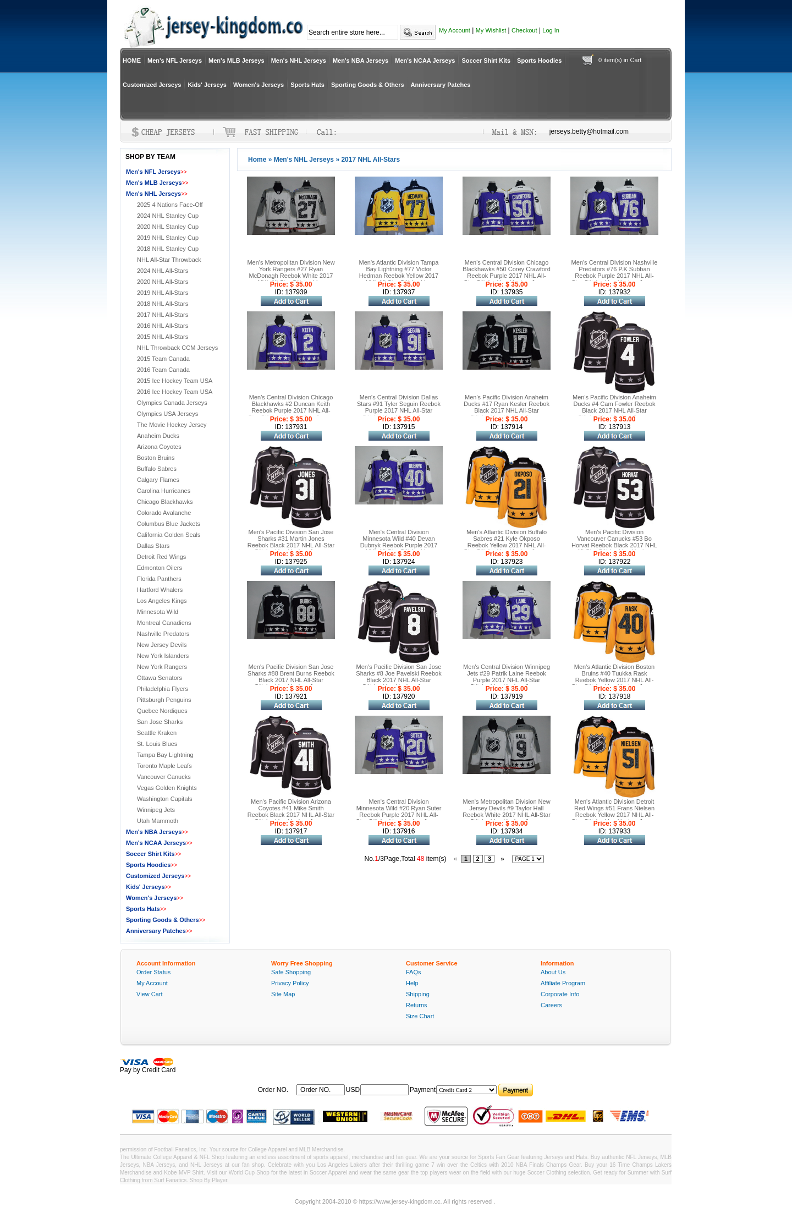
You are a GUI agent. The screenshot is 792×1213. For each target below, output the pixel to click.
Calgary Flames (158, 479)
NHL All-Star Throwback (169, 259)
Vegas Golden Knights (167, 787)
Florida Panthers (159, 578)
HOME (132, 60)
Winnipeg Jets (156, 809)
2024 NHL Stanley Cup (168, 215)
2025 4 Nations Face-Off (170, 204)
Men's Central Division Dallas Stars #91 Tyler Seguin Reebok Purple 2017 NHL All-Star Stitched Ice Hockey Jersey (399, 407)
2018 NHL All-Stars (162, 303)
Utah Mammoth (157, 820)
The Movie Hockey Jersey (172, 424)
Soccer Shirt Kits (485, 60)
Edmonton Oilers (159, 567)
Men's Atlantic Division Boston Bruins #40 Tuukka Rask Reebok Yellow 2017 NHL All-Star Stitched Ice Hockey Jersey (614, 676)
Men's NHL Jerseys (298, 60)
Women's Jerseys (258, 84)
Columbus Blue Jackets (168, 523)
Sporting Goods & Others (367, 84)
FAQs (413, 972)
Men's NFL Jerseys (174, 60)
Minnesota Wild (157, 611)
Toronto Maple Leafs (164, 765)
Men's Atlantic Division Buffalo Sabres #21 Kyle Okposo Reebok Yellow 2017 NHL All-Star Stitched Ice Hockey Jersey (506, 542)
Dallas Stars (153, 545)
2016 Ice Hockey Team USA (174, 391)
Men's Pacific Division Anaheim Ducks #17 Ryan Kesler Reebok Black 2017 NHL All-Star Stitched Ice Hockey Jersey (506, 407)
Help (412, 983)
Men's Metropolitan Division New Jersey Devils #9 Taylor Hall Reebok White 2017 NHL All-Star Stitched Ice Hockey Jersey (507, 811)
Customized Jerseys (152, 84)
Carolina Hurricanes (163, 490)
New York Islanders (163, 655)
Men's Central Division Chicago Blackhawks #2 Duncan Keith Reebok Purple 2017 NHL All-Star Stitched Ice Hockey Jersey (291, 407)
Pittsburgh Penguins (164, 699)
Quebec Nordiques (162, 710)
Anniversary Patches (441, 84)
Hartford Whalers (160, 589)
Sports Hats (307, 84)
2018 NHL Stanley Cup (168, 248)
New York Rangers (162, 666)
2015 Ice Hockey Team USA (174, 380)
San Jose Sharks (160, 721)
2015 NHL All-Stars (162, 336)
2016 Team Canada (163, 369)
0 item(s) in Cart (619, 60)
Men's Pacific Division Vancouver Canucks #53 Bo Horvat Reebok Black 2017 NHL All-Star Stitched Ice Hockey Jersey (614, 545)
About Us (553, 972)
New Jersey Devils (161, 644)
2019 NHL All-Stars (162, 292)
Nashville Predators (163, 633)
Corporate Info (560, 994)
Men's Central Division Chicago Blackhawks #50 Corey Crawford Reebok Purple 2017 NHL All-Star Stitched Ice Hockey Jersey (507, 272)
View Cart (149, 994)
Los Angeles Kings (162, 600)
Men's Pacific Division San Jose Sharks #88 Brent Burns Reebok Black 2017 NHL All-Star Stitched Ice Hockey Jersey (291, 676)
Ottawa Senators (159, 677)
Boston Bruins (155, 457)
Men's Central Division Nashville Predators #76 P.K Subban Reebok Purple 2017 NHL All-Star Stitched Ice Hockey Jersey (614, 272)
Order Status (153, 972)
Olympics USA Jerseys (167, 413)
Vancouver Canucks (164, 776)
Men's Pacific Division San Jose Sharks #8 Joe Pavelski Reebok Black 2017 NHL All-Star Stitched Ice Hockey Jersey (398, 676)
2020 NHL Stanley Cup (168, 226)
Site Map (283, 994)
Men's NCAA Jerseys (425, 60)
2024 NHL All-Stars (162, 270)
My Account (454, 30)
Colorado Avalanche (164, 512)
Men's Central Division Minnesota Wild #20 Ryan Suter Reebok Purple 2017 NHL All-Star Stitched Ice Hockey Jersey (399, 811)
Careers (551, 1005)
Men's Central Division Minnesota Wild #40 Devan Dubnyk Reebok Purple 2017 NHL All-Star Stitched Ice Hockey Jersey (399, 545)
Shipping (418, 994)
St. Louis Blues (157, 743)
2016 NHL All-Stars (162, 325)
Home (257, 159)
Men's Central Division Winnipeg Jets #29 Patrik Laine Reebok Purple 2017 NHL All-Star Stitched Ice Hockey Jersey (506, 676)
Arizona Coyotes (159, 446)
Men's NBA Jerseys (360, 60)
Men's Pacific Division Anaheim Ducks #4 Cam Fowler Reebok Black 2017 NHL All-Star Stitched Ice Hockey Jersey (614, 407)
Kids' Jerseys (207, 84)
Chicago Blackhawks (165, 501)
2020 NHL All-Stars (162, 281)
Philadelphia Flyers (162, 688)
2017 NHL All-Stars (162, 314)
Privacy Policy (290, 983)
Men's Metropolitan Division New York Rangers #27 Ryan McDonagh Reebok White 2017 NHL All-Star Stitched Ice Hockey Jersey (290, 275)
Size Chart (420, 1016)
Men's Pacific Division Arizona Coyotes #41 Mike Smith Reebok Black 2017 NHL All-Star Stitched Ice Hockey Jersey (291, 811)
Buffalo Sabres (157, 468)
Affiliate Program (563, 983)
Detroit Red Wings (161, 556)
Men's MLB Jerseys (236, 60)
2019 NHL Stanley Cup (168, 237)
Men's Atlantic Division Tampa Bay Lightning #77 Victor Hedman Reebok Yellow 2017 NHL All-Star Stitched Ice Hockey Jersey (399, 275)
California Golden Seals (169, 534)
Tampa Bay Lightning (165, 754)
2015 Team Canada (163, 358)
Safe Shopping (291, 972)
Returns (416, 1005)
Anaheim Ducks (158, 435)
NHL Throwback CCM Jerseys (177, 347)
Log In (550, 30)
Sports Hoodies (539, 60)
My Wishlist (491, 30)
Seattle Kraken (157, 732)
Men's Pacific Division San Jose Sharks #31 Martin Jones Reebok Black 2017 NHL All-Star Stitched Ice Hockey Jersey (291, 542)
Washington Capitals (164, 798)
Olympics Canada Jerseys (172, 402)
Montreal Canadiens (164, 622)
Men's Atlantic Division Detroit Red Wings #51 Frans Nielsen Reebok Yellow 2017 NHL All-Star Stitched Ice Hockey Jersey (614, 811)
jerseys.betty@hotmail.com (589, 131)
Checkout (524, 30)
